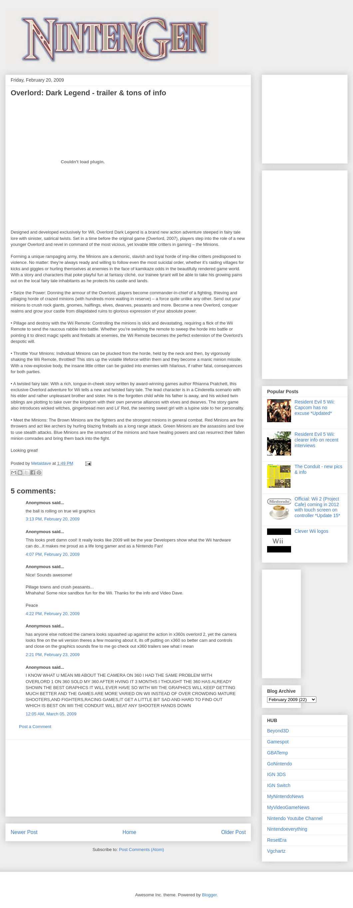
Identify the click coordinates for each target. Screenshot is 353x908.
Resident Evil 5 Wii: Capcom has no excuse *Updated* (315, 407)
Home (130, 832)
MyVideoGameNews (288, 807)
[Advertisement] (128, 778)
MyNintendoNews (285, 796)
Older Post (233, 832)
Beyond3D (278, 730)
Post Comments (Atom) (141, 849)
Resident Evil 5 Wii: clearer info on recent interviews (317, 440)
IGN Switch (278, 785)
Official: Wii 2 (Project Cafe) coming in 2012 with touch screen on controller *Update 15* (317, 507)
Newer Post (24, 832)
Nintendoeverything (287, 829)
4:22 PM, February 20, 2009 (53, 613)
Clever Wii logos (311, 531)
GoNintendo (279, 763)
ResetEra (276, 840)
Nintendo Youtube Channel (295, 818)
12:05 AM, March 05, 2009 (51, 713)
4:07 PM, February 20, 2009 (53, 554)
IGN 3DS (276, 774)
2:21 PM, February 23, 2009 (53, 654)
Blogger (209, 894)
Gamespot (278, 741)
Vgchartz (276, 851)
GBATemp (277, 752)
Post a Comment (35, 726)
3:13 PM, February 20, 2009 (53, 518)
